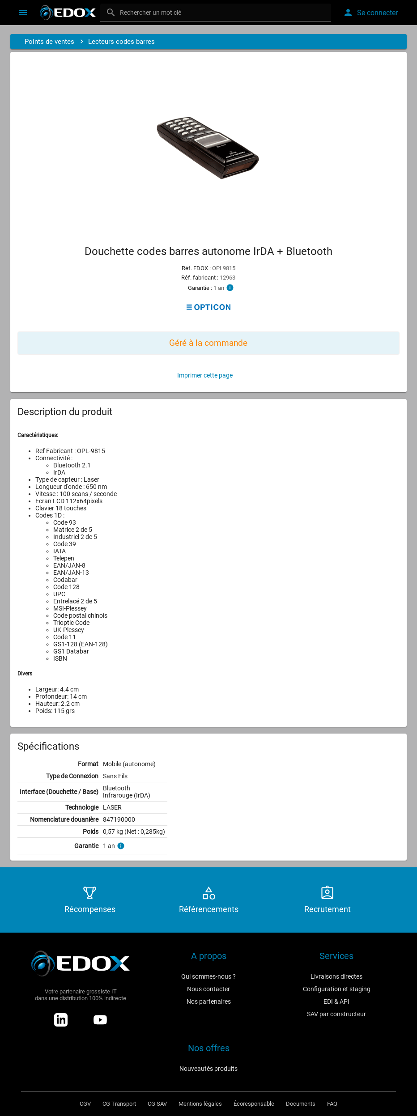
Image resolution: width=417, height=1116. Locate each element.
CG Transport (119, 1103)
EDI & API (336, 1001)
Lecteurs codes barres (121, 42)
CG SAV (157, 1103)
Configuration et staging (336, 989)
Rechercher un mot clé (150, 12)
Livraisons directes (336, 976)
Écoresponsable (254, 1103)
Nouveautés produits (208, 1068)
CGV (85, 1103)
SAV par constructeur (336, 1014)
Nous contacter (208, 989)
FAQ (332, 1103)
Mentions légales (200, 1103)
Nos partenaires (209, 1001)
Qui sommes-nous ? (208, 976)
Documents (300, 1103)
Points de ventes (49, 42)
